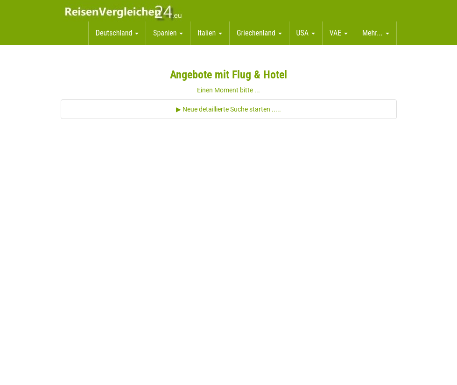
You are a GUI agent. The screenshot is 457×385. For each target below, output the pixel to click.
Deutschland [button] (117, 32)
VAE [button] (339, 32)
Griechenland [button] (259, 32)
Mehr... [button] (375, 32)
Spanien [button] (168, 32)
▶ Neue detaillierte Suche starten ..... (228, 109)
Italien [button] (209, 32)
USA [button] (305, 32)
